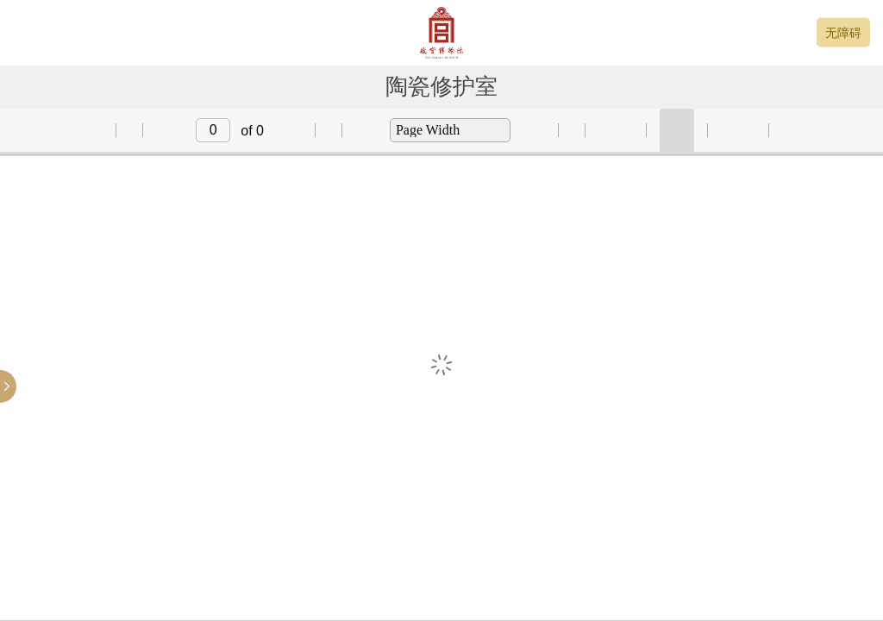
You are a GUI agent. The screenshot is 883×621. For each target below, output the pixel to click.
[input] (213, 130)
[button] (84, 130)
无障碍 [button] (843, 33)
